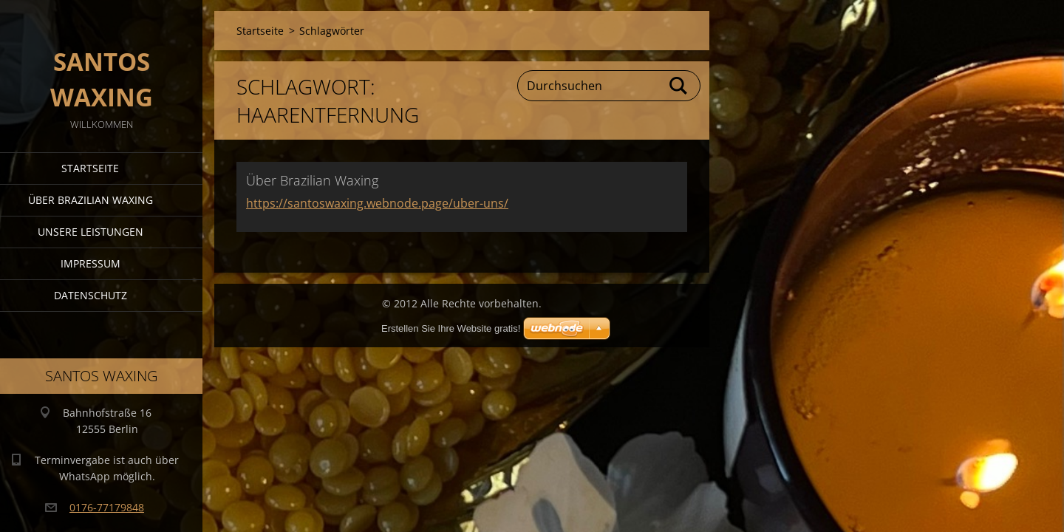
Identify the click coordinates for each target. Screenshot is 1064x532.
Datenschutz (90, 295)
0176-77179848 (106, 507)
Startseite (90, 168)
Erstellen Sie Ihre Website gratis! (450, 328)
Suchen (679, 86)
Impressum (90, 263)
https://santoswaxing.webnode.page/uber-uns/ (377, 203)
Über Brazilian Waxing (90, 200)
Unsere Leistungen (90, 232)
